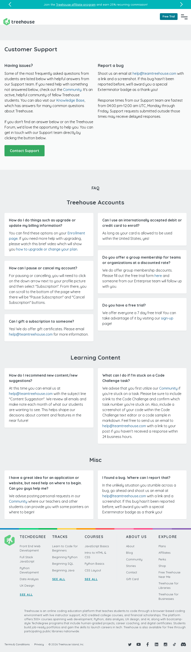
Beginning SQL (62, 563)
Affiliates (164, 552)
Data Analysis (29, 579)
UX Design (27, 585)
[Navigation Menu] (184, 16)
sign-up (167, 318)
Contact (131, 572)
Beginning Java (63, 570)
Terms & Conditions (17, 644)
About (130, 546)
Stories (131, 566)
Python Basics (94, 563)
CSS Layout (93, 570)
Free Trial (169, 16)
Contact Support (24, 150)
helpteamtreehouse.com (124, 496)
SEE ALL (26, 594)
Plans (162, 546)
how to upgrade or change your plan (46, 249)
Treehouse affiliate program (76, 4)
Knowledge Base (70, 100)
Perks (162, 559)
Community (72, 89)
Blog (129, 552)
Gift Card (132, 579)
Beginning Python (64, 557)
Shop (162, 566)
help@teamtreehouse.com (154, 73)
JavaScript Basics (97, 546)
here (158, 275)
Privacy (39, 644)
